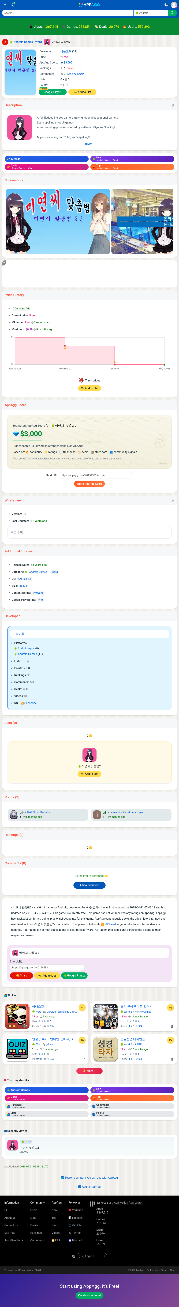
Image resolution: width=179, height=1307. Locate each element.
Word (36, 1011)
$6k (139, 1058)
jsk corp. (51, 1044)
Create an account (89, 1295)
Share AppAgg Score (89, 483)
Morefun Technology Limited (62, 1011)
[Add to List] (82, 1007)
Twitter (75, 1232)
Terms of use (11, 1269)
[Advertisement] (89, 273)
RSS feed (108, 924)
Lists (33, 1217)
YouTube (76, 1209)
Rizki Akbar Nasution (38, 812)
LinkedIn (76, 1217)
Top (54, 1217)
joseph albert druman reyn (128, 812)
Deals (55, 1225)
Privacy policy (26, 1269)
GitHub (75, 1225)
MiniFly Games (143, 1011)
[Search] (67, 13)
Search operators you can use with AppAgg (89, 1177)
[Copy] (172, 105)
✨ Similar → (15, 158)
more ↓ (89, 143)
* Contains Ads (21, 308)
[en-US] (92, 1256)
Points (34, 1225)
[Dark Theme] (166, 5)
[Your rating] (75, 68)
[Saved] (12, 5)
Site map (9, 1232)
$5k (139, 1026)
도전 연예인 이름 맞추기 (136, 1006)
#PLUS (138, 1044)
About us (10, 1217)
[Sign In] (174, 5)
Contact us (11, 1225)
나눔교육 (18, 633)
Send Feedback (13, 1240)
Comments (37, 1240)
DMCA (38, 1269)
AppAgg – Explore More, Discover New (155, 1269)
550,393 (144, 27)
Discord (75, 1240)
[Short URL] (96, 475)
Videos (56, 1232)
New (54, 1209)
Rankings (36, 1232)
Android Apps (24, 648)
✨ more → (89, 1070)
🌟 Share (21, 975)
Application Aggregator (128, 1202)
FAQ (6, 1209)
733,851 (85, 27)
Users (34, 1209)
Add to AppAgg (89, 1186)
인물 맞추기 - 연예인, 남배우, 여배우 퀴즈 (54, 1038)
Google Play (51, 92)
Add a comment (75, 74)
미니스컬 (38, 1006)
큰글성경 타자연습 (133, 1038)
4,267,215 (50, 27)
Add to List (84, 92)
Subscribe (29, 702)
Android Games (25, 653)
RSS (56, 1240)
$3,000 (66, 62)
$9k (50, 1026)
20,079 (114, 27)
